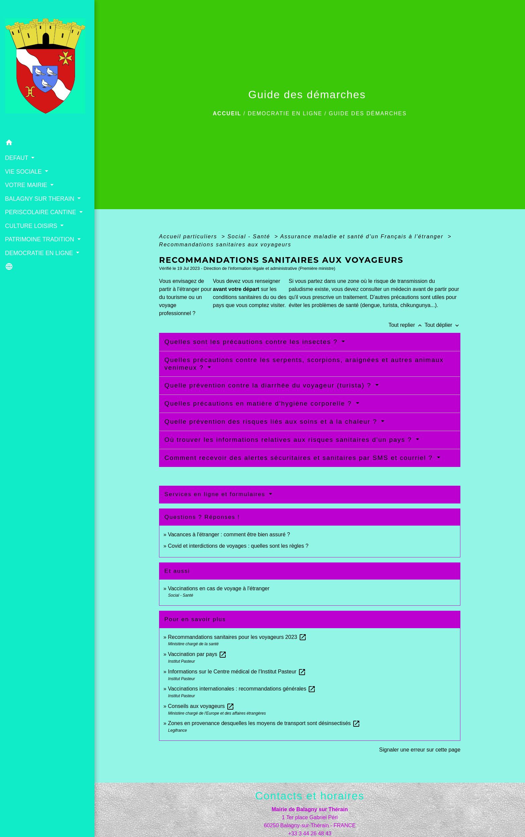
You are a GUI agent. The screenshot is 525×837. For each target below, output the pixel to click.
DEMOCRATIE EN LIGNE (285, 113)
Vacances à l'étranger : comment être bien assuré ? (229, 534)
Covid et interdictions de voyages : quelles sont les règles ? (238, 546)
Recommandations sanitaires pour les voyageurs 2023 (237, 637)
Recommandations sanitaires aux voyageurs (225, 244)
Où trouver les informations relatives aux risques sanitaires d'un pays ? (289, 439)
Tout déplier (442, 325)
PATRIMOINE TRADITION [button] (40, 239)
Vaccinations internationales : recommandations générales (242, 689)
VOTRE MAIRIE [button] (27, 185)
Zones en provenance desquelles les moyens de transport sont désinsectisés (264, 723)
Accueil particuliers (189, 236)
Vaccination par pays (197, 654)
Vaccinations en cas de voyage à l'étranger (218, 588)
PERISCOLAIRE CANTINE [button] (41, 212)
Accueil (227, 113)
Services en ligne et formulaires (216, 494)
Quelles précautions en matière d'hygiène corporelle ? (259, 403)
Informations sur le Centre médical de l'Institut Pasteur (237, 671)
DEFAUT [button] (17, 158)
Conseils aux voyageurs (201, 706)
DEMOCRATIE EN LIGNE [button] (40, 253)
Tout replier (406, 325)
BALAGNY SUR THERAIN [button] (40, 198)
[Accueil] (47, 68)
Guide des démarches (368, 113)
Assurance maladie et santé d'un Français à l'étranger (363, 236)
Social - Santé (249, 236)
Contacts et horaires (309, 796)
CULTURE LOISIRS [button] (32, 226)
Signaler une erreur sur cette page (419, 750)
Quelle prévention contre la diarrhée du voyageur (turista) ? (269, 385)
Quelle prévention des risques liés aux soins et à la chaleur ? (271, 421)
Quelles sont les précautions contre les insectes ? (252, 341)
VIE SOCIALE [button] (24, 171)
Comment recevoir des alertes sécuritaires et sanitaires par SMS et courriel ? (299, 457)
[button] (47, 143)
